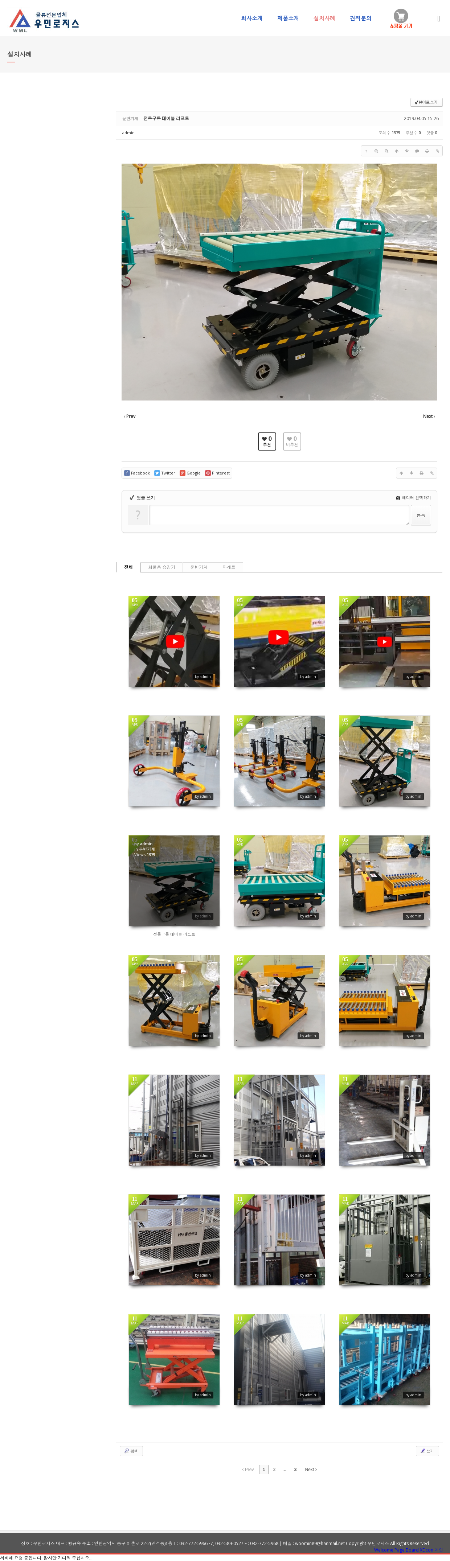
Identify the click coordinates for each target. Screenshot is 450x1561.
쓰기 (427, 1451)
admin (128, 132)
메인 (438, 1550)
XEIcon (426, 1550)
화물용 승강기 (161, 567)
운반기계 (199, 567)
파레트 (229, 567)
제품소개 (288, 18)
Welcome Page (389, 1550)
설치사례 (324, 18)
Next (311, 1469)
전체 (128, 567)
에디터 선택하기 (413, 497)
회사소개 (252, 18)
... (284, 1469)
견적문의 (361, 18)
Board (412, 1550)
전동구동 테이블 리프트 (166, 118)
